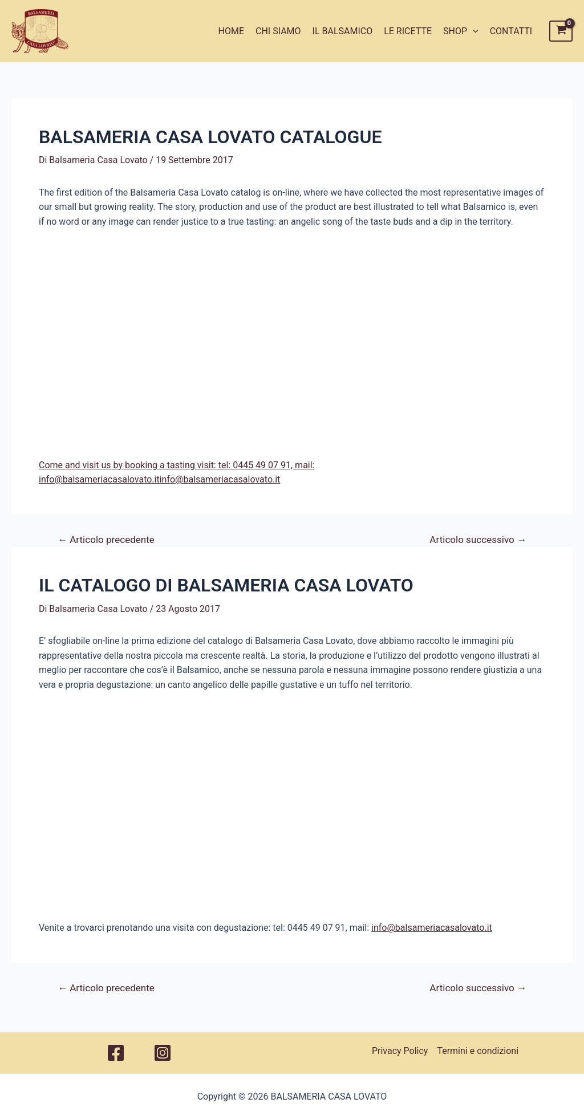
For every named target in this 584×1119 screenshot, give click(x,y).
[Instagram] (162, 1053)
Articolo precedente (106, 540)
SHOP (460, 31)
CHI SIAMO (278, 31)
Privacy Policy (400, 1050)
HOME (231, 31)
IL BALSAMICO (343, 31)
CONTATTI (511, 31)
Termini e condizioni (477, 1050)
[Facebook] (116, 1053)
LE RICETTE (408, 31)
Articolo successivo (477, 540)
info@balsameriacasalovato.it (431, 927)
